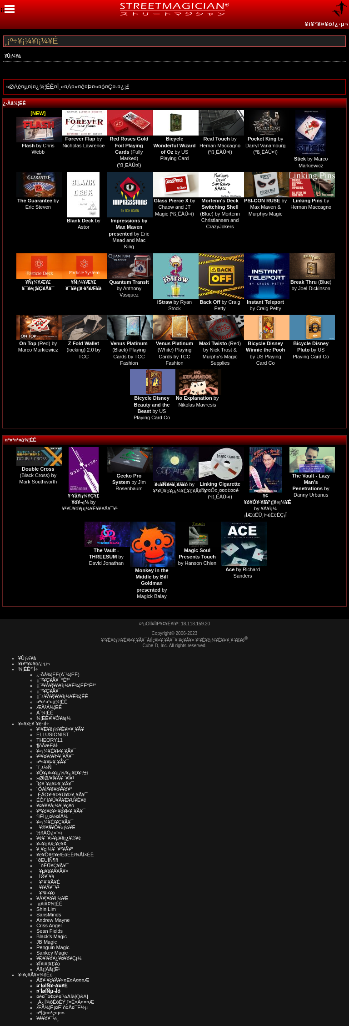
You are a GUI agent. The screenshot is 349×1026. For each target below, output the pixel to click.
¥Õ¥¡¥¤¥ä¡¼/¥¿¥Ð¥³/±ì (62, 772)
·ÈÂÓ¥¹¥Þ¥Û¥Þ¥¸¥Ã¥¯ (61, 794)
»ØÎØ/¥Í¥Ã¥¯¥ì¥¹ (55, 778)
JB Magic (46, 942)
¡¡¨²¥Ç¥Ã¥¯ (48, 691)
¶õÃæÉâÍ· (47, 745)
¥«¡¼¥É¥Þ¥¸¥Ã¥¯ (56, 751)
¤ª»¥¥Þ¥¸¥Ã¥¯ (52, 761)
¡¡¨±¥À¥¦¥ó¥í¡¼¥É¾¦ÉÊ (62, 696)
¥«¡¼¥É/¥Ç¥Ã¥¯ (54, 822)
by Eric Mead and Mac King (129, 233)
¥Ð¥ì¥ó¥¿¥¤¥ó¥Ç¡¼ (59, 958)
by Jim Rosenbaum (129, 482)
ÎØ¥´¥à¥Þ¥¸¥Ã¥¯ (55, 783)
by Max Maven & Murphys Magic (265, 207)
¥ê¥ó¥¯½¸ (47, 1018)
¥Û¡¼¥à (13, 56)
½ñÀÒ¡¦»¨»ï (49, 832)
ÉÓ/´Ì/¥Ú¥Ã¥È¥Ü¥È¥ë (61, 800)
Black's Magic (51, 936)
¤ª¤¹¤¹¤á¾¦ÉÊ (20, 440)
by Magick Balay (151, 583)
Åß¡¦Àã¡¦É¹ (48, 969)
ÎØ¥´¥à (45, 876)
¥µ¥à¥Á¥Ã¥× (52, 871)
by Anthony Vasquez (129, 288)
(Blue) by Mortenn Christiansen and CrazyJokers (219, 213)
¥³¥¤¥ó (45, 892)
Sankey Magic (52, 953)
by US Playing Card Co (311, 350)
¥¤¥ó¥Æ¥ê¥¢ (51, 843)
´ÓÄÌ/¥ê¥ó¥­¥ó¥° (54, 789)
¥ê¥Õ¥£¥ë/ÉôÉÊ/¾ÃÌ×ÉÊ (65, 854)
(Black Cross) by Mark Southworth (38, 475)
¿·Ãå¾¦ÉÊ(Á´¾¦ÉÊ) (58, 674)
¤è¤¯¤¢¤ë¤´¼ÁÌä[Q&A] (62, 996)
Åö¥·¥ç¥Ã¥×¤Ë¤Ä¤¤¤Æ (63, 980)
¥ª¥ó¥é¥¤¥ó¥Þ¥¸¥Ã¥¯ (60, 811)
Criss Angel (49, 925)
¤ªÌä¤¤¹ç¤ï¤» (50, 1013)
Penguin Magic (53, 947)
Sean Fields (49, 931)
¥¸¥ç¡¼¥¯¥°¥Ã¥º (54, 849)
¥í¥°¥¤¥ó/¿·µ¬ (327, 23)
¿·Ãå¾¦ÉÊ (14, 103)
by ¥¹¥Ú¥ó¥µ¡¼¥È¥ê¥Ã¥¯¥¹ (90, 502)
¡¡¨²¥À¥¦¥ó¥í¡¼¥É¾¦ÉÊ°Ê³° (66, 685)
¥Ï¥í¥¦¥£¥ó (48, 963)
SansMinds (48, 914)
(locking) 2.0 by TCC (84, 350)
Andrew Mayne (53, 920)
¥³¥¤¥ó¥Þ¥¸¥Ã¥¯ (55, 756)
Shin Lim (46, 909)
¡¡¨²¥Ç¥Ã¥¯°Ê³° (53, 680)
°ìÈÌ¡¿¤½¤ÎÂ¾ (52, 816)
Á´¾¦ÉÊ (45, 712)
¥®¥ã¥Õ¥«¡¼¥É (55, 827)
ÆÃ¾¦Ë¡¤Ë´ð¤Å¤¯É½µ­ (62, 1007)
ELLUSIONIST (52, 734)
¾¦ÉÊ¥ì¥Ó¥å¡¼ (53, 718)
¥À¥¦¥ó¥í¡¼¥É (52, 898)
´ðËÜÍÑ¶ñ (47, 860)
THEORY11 (49, 740)
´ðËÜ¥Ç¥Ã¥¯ (52, 865)
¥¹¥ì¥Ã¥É (48, 882)
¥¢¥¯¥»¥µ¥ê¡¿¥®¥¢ (58, 838)
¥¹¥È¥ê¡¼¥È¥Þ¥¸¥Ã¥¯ (61, 729)
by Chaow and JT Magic (174, 207)
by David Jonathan (106, 557)
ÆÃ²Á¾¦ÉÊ (49, 707)
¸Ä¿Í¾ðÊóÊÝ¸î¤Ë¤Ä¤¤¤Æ (65, 1002)
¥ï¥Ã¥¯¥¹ (48, 887)
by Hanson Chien (197, 557)
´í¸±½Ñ (44, 767)
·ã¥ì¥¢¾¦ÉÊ (49, 903)
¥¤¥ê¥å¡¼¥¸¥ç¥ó (55, 805)
